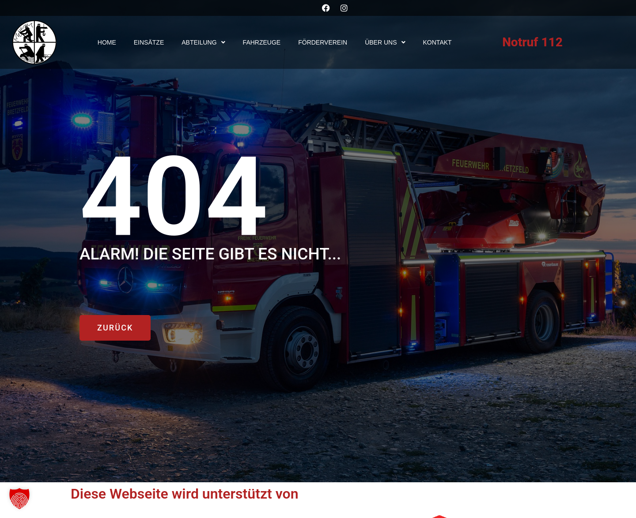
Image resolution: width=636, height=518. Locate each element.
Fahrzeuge (262, 42)
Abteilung (203, 42)
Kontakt (437, 42)
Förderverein (322, 42)
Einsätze (149, 42)
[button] (19, 498)
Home (107, 42)
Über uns (385, 42)
